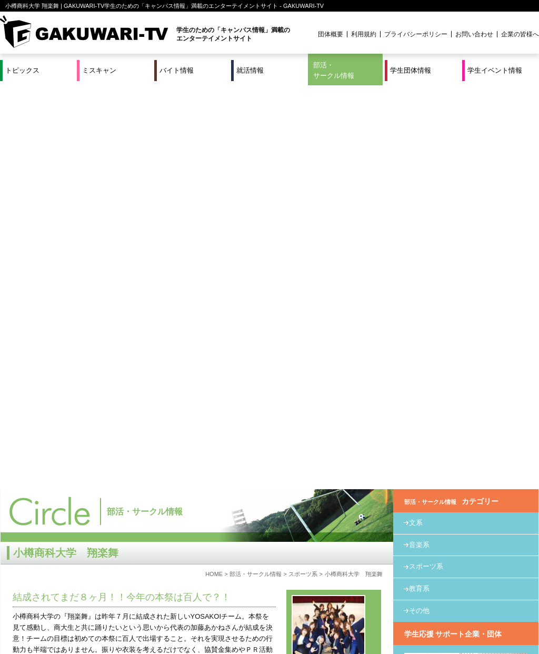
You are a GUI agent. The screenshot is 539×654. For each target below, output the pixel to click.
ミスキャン (99, 70)
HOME (214, 170)
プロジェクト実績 (198, 623)
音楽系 (419, 141)
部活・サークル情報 (333, 70)
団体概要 (330, 34)
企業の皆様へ (520, 34)
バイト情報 (176, 70)
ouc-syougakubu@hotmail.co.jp (60, 567)
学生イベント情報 (494, 70)
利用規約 (363, 34)
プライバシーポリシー (415, 34)
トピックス (22, 70)
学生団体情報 (410, 70)
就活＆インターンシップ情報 (145, 611)
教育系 (419, 185)
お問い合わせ (474, 34)
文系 (416, 119)
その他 (419, 207)
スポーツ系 (302, 170)
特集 (198, 611)
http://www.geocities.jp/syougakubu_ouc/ (74, 545)
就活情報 (250, 70)
